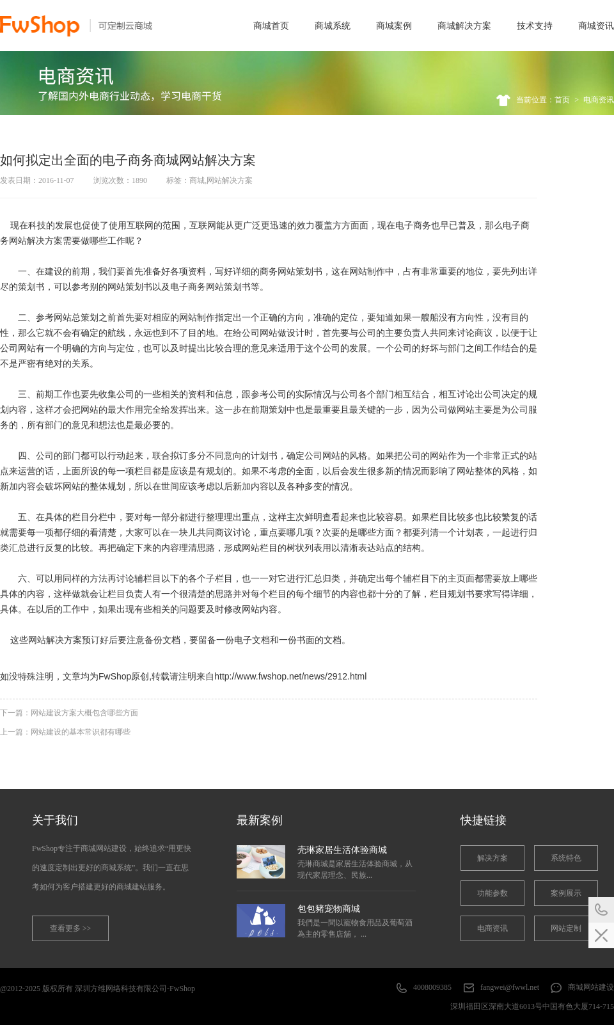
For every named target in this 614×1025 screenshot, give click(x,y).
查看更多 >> (70, 928)
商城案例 (394, 25)
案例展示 (566, 893)
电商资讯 (598, 99)
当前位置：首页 (543, 99)
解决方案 (492, 858)
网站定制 (566, 928)
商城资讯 (596, 25)
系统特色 (566, 858)
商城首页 (271, 25)
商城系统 (332, 25)
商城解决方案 (464, 25)
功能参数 (492, 893)
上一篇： (65, 731)
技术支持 (535, 25)
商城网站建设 (591, 987)
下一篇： (69, 712)
